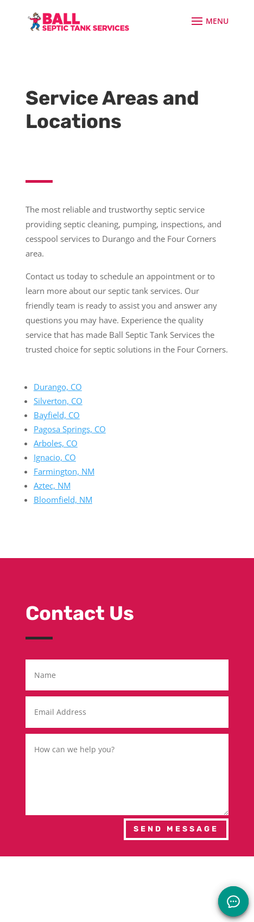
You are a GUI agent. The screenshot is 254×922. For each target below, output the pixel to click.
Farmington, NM (64, 471)
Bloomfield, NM (63, 499)
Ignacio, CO (55, 457)
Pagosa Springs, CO (70, 429)
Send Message (176, 829)
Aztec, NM (52, 485)
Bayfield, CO (57, 414)
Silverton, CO (58, 400)
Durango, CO (58, 386)
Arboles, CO (56, 443)
